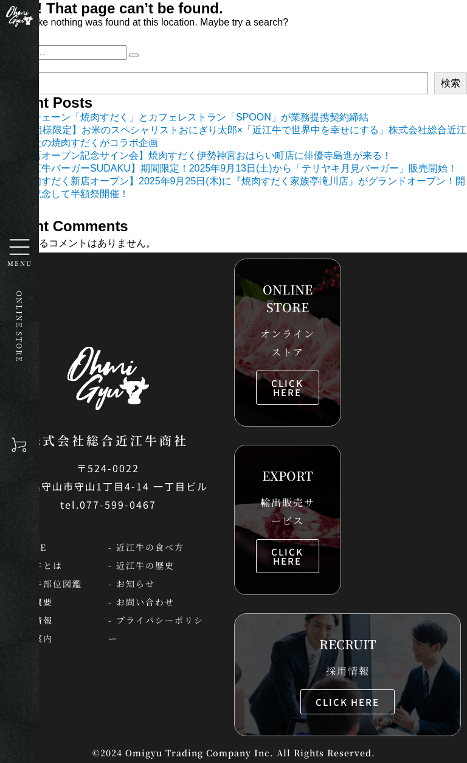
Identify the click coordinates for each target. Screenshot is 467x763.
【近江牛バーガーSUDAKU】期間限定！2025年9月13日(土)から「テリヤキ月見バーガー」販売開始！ (234, 168)
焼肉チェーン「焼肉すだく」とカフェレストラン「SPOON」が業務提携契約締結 (190, 117)
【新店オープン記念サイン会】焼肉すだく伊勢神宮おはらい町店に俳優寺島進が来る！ (202, 155)
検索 (450, 83)
